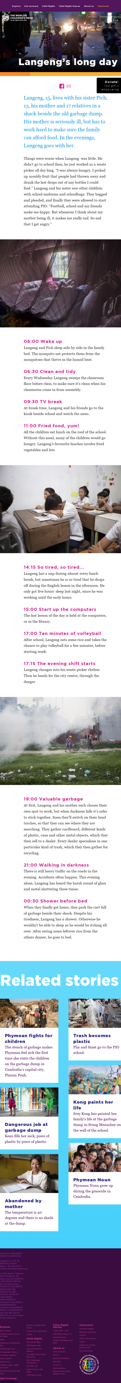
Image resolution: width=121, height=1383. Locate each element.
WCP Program (5, 1331)
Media (103, 16)
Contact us (57, 1365)
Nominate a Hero (59, 1337)
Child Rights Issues (33, 1375)
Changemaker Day (7, 1349)
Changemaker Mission (8, 1352)
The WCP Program (86, 1329)
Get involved (31, 6)
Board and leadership (61, 1358)
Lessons (82, 1335)
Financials (57, 1362)
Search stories (5, 1358)
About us (89, 6)
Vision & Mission (59, 1352)
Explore (16, 6)
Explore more (5, 1362)
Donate (29, 1334)
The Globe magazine (8, 1355)
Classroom (103, 6)
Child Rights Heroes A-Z (62, 1334)
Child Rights (48, 6)
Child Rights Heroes (69, 6)
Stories (82, 1342)
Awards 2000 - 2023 (60, 1331)
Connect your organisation (36, 1331)
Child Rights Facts (33, 1345)
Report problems (59, 1368)
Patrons (56, 1355)
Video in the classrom (87, 1338)
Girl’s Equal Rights (33, 1342)
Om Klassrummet (86, 1351)
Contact (91, 16)
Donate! (110, 85)
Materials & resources (87, 1332)
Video (2, 1340)
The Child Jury (32, 1366)
